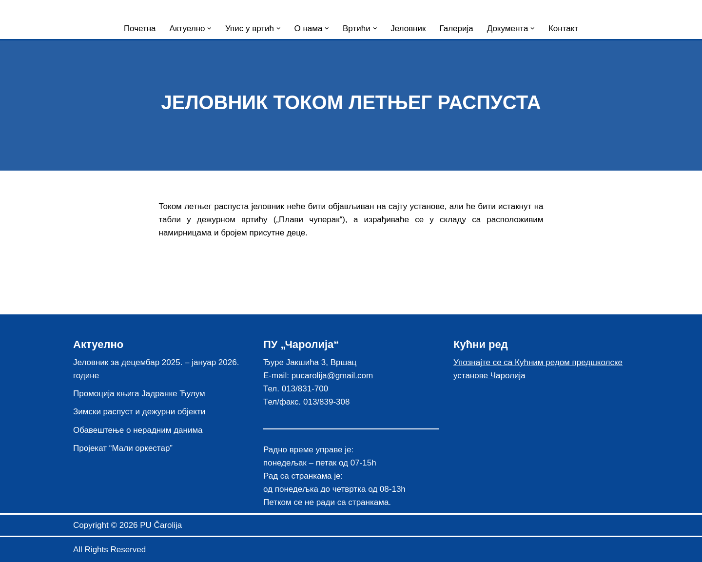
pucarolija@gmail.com (332, 375)
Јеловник (408, 28)
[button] (209, 28)
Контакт (563, 28)
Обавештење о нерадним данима (138, 430)
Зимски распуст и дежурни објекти (139, 411)
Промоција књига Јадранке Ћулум (139, 393)
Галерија (456, 28)
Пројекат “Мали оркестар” (123, 448)
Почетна (140, 28)
